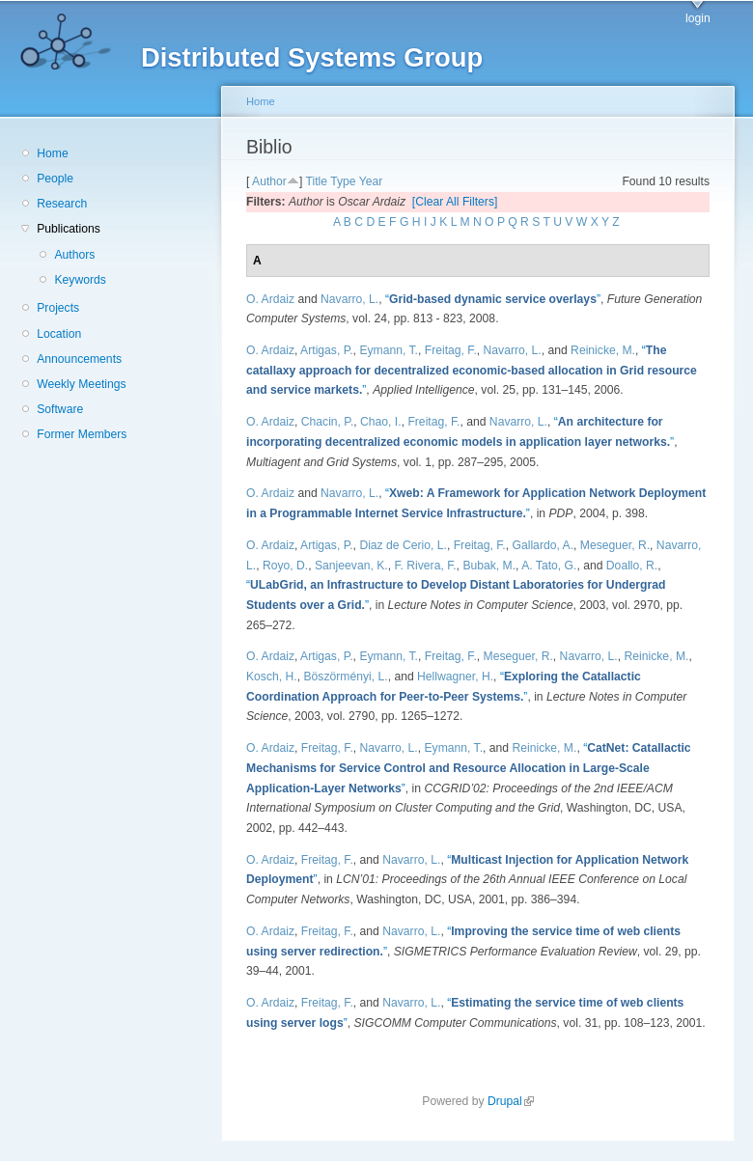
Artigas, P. (326, 350)
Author (269, 181)
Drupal (511, 1101)
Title (316, 181)
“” (492, 299)
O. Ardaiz (270, 299)
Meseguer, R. (615, 545)
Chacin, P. (327, 421)
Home (52, 153)
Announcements (79, 359)
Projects (58, 308)
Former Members (81, 434)
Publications (68, 228)
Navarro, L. (349, 299)
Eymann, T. (388, 350)
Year (371, 181)
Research (62, 203)
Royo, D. (285, 565)
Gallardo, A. (543, 545)
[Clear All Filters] (455, 201)
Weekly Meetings (81, 384)
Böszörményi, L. (345, 676)
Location (59, 334)
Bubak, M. (489, 565)
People (55, 178)
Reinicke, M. (603, 350)
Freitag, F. (451, 350)
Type (342, 181)
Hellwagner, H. (455, 676)
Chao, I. (381, 421)
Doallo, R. (631, 565)
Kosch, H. (271, 676)
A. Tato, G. (548, 565)
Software (60, 409)
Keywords (79, 280)
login (698, 18)
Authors (74, 255)
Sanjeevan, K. (351, 565)
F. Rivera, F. (425, 565)
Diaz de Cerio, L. (403, 545)
